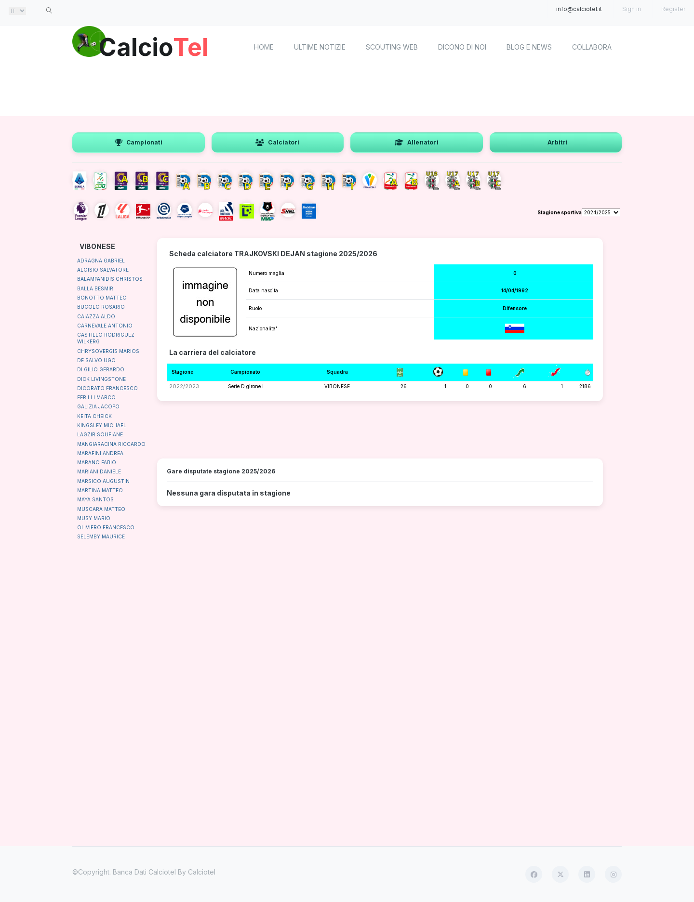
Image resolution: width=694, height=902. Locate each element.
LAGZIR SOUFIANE (100, 434)
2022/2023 (184, 386)
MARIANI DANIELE (99, 471)
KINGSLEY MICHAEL (101, 425)
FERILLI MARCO (96, 397)
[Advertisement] (347, 91)
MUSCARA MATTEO (101, 509)
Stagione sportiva (559, 212)
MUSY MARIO (93, 518)
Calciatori (277, 142)
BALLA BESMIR (95, 288)
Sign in (631, 9)
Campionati (138, 142)
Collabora (592, 47)
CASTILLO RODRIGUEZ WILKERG (105, 338)
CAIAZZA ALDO (96, 316)
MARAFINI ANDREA (100, 453)
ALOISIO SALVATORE (103, 270)
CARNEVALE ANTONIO (105, 325)
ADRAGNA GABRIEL (101, 260)
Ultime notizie (320, 47)
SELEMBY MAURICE (101, 536)
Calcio (154, 46)
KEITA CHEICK (94, 416)
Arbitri (557, 142)
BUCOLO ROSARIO (101, 307)
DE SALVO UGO (96, 360)
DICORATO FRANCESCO (107, 388)
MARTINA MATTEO (100, 490)
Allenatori (417, 142)
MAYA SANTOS (95, 499)
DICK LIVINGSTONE (101, 379)
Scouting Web (392, 47)
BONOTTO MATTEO (102, 298)
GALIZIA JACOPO (98, 406)
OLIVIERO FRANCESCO (105, 527)
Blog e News (529, 47)
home (264, 47)
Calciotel (201, 872)
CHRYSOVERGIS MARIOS (108, 351)
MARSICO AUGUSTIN (103, 481)
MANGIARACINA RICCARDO (111, 444)
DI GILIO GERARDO (100, 369)
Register (673, 9)
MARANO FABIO (96, 462)
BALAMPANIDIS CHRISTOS (110, 279)
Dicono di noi (462, 47)
